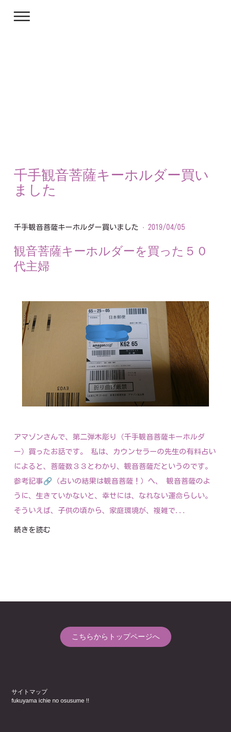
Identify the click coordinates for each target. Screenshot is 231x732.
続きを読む (32, 529)
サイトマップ (29, 691)
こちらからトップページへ (116, 636)
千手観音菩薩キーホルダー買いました (76, 227)
